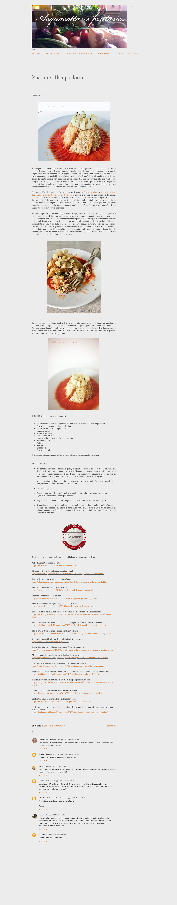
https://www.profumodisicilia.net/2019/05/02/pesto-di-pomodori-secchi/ (61, 701)
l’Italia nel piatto (91, 192)
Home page (36, 53)
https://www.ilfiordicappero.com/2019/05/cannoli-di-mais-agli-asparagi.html (63, 606)
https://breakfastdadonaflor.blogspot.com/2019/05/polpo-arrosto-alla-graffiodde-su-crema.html (70, 674)
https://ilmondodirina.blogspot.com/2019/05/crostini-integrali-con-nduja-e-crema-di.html (68, 693)
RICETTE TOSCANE (53, 53)
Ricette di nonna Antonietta (128, 53)
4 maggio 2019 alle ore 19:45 (55, 766)
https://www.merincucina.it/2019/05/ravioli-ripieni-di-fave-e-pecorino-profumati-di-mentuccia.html (72, 650)
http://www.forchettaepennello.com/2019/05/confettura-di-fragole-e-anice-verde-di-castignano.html (72, 633)
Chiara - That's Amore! (47, 754)
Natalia (41, 815)
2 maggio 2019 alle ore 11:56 (68, 739)
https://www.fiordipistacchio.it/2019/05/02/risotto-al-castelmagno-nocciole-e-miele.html (68, 574)
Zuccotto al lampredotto (54, 726)
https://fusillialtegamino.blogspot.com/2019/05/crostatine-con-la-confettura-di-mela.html (68, 666)
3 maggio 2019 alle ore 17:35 (68, 754)
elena (41, 766)
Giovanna (42, 834)
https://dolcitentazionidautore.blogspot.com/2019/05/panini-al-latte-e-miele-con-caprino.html (70, 712)
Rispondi (43, 749)
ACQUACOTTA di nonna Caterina (79, 53)
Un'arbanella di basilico (47, 739)
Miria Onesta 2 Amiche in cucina (51, 798)
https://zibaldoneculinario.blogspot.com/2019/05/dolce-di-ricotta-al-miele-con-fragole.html (69, 625)
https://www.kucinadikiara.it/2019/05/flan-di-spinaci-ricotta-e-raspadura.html (63, 590)
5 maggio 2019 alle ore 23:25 (74, 798)
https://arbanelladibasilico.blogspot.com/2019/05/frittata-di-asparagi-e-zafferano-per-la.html (69, 582)
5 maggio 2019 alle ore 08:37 (63, 781)
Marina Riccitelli (45, 781)
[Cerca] (135, 6)
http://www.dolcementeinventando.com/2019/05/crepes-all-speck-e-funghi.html (64, 598)
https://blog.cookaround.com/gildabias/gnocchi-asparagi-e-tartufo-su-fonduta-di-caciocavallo (70, 658)
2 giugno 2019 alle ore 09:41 (58, 834)
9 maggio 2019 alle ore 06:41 (56, 815)
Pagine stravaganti (104, 53)
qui (62, 221)
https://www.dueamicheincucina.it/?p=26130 (50, 642)
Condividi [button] (111, 726)
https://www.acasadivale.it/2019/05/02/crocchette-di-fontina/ (57, 565)
